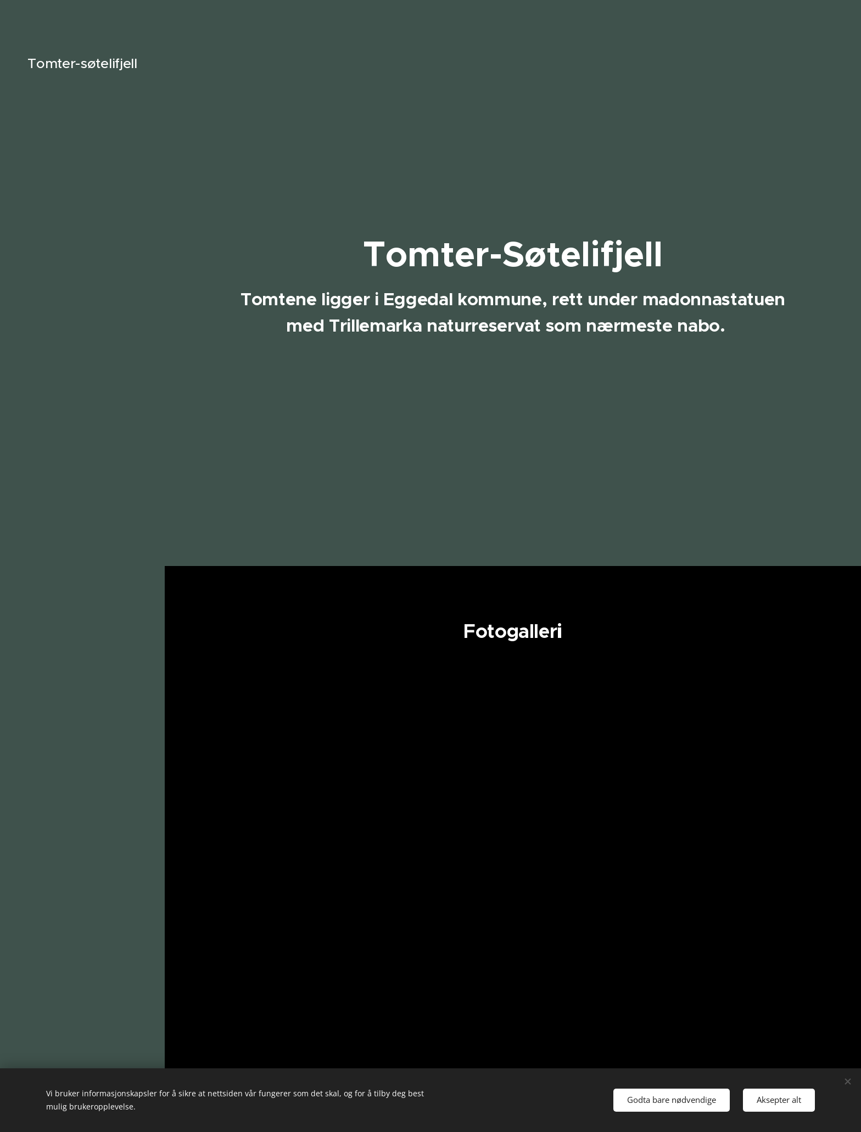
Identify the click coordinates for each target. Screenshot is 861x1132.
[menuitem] (82, 529)
